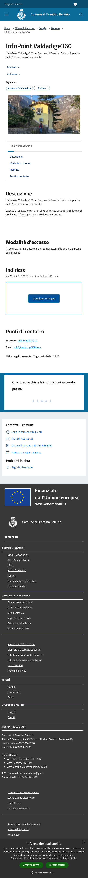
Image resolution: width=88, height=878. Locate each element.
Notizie (11, 687)
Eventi (11, 717)
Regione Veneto (13, 4)
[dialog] (44, 858)
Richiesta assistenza (19, 808)
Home (7, 28)
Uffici (10, 565)
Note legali (13, 834)
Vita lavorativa (16, 613)
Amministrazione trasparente (24, 824)
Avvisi (11, 697)
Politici (11, 576)
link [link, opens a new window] (75, 858)
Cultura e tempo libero (20, 607)
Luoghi (42, 28)
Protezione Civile (17, 671)
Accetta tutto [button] (31, 865)
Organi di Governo (18, 555)
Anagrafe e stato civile (20, 602)
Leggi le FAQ (14, 803)
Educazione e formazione (21, 644)
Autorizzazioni (15, 665)
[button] (44, 872)
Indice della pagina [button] (21, 146)
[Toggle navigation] (7, 14)
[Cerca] (81, 14)
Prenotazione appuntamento (23, 792)
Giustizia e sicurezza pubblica (24, 650)
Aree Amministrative (19, 560)
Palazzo (55, 28)
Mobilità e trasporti (18, 628)
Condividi (13, 67)
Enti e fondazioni (17, 570)
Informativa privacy (18, 829)
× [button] (84, 842)
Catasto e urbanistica (19, 623)
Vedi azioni (14, 74)
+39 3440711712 (27, 340)
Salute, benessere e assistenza (25, 660)
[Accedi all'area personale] (75, 4)
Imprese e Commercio (19, 618)
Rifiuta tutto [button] (57, 865)
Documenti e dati (17, 586)
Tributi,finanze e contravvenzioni (26, 655)
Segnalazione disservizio (21, 798)
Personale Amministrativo (22, 581)
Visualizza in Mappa (44, 298)
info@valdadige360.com (27, 347)
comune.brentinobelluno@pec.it (26, 773)
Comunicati (14, 692)
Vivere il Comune (25, 28)
